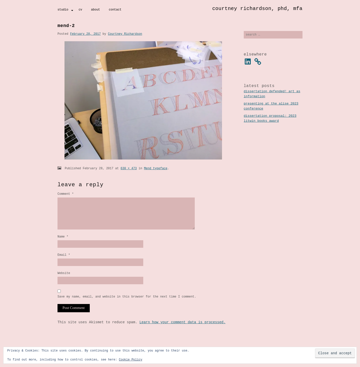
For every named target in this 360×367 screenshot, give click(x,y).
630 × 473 (128, 168)
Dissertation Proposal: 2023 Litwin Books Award (270, 119)
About (95, 10)
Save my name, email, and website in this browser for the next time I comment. (127, 305)
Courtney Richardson (125, 34)
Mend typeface (156, 168)
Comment (66, 194)
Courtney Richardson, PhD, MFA (257, 9)
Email (64, 262)
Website (64, 280)
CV (80, 10)
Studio (63, 10)
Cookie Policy (130, 360)
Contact (115, 10)
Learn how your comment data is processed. (183, 330)
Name (63, 242)
